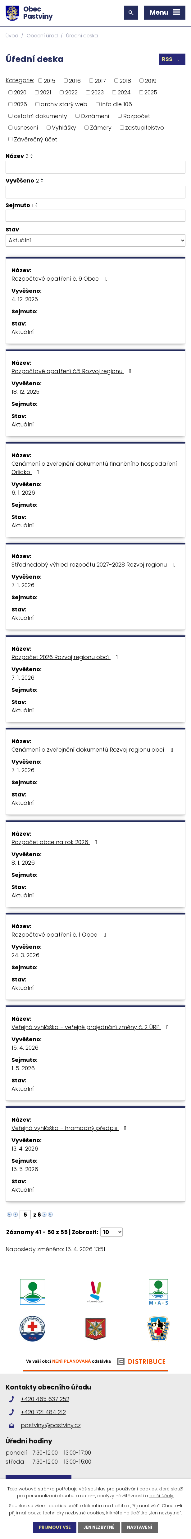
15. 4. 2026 (25, 1048)
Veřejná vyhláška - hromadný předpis (70, 1128)
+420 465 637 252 (45, 1403)
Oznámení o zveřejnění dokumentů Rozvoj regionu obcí (93, 749)
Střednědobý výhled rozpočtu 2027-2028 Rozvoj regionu (94, 564)
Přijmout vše (53, 1527)
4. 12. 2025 (24, 299)
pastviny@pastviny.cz (51, 1430)
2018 (125, 80)
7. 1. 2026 (22, 585)
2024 (124, 92)
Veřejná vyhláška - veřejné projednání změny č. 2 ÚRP (91, 1027)
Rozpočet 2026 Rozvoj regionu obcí (66, 657)
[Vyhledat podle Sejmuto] (95, 216)
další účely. (161, 1495)
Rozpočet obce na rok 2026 (55, 842)
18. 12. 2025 (25, 392)
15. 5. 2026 (24, 1169)
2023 (97, 92)
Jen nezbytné (99, 1527)
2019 (151, 80)
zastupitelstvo (144, 127)
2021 (45, 92)
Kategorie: (20, 80)
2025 (150, 92)
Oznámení (95, 116)
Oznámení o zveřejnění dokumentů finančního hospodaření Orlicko (94, 468)
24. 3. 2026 (25, 955)
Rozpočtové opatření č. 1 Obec (60, 934)
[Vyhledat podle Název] (95, 167)
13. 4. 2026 (24, 1148)
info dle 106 (116, 104)
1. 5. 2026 (23, 1068)
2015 (49, 80)
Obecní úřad (42, 35)
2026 (20, 104)
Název (17, 156)
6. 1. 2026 (23, 492)
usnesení (26, 127)
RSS (172, 60)
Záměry (100, 127)
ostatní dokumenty (40, 116)
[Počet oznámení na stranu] (111, 1232)
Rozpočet (136, 116)
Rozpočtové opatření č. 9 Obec (60, 279)
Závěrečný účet (35, 139)
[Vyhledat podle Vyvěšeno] (95, 192)
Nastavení (141, 1527)
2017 (100, 80)
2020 (20, 92)
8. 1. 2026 (23, 863)
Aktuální (22, 332)
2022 (71, 92)
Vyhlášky (64, 127)
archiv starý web (64, 104)
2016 (75, 80)
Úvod (12, 35)
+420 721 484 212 (43, 1416)
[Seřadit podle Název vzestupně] (32, 155)
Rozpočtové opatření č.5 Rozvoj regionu (72, 371)
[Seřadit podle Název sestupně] (32, 157)
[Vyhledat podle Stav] (95, 240)
